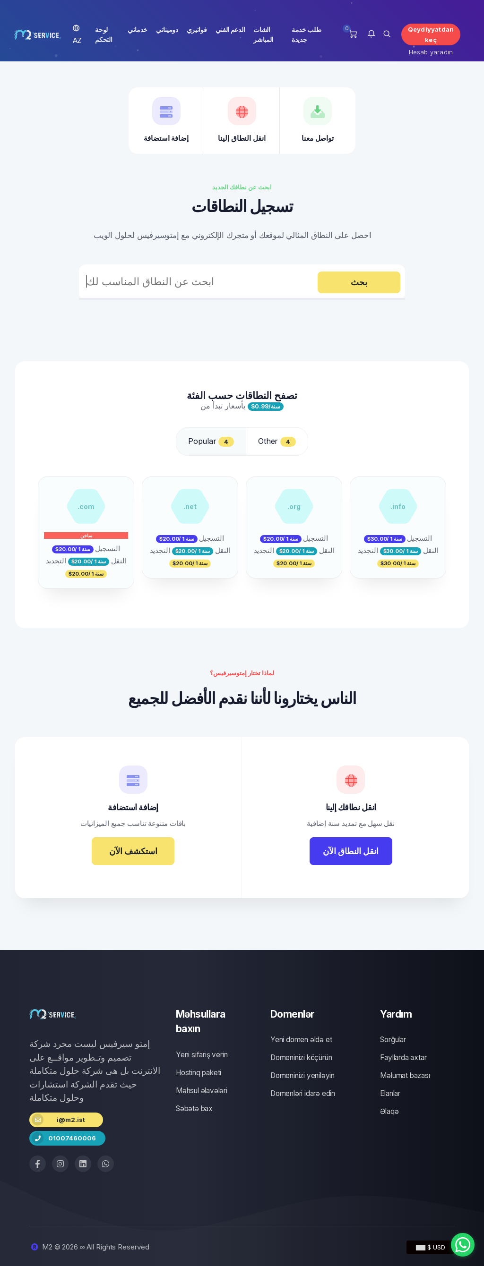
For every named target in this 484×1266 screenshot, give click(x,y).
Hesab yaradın (431, 52)
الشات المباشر (263, 34)
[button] (371, 34)
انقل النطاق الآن (351, 851)
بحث (359, 282)
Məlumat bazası (405, 1075)
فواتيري (197, 29)
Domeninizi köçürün (301, 1057)
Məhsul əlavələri (201, 1090)
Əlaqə (389, 1111)
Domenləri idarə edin (302, 1093)
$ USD (430, 1247)
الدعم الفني (230, 29)
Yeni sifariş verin (201, 1054)
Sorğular (393, 1039)
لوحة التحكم (103, 34)
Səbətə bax (194, 1108)
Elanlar (390, 1093)
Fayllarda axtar (403, 1057)
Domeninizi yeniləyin (302, 1075)
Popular (211, 441)
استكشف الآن (133, 851)
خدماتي (137, 29)
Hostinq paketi (198, 1072)
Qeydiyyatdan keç (431, 34)
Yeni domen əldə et (301, 1039)
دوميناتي (167, 29)
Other (277, 441)
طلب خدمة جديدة (306, 34)
